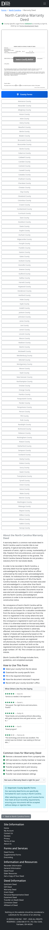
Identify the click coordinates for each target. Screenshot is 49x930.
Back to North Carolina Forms (16, 816)
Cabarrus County (24, 153)
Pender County (24, 403)
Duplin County (24, 231)
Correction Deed (10, 902)
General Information (12, 868)
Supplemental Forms (12, 855)
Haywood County (24, 287)
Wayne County (24, 511)
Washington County (24, 502)
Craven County (24, 205)
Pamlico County (24, 394)
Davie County (24, 226)
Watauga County (24, 506)
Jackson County (24, 312)
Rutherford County (24, 446)
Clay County (24, 192)
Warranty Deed (10, 889)
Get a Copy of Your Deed (14, 876)
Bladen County (24, 136)
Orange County (24, 390)
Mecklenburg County (24, 355)
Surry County (24, 468)
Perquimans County (24, 407)
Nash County (24, 373)
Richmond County (24, 429)
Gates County (25, 256)
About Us (7, 844)
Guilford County (24, 274)
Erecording (8, 857)
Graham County (24, 261)
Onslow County (24, 386)
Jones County (24, 321)
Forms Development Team (28, 26)
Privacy (7, 838)
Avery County (24, 123)
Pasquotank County (24, 399)
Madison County (24, 343)
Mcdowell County (24, 351)
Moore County (24, 368)
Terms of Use (9, 841)
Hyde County (24, 304)
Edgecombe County (24, 239)
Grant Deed (8, 892)
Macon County (24, 338)
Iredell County (24, 308)
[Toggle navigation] (45, 3)
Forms (3, 10)
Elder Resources (10, 873)
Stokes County (24, 463)
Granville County (24, 265)
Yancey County (24, 528)
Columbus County (24, 200)
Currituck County (24, 213)
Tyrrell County (24, 480)
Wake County (24, 493)
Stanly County (24, 459)
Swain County (24, 472)
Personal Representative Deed (16, 895)
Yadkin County (24, 524)
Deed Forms (9, 852)
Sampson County (24, 450)
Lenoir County (24, 330)
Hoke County (24, 299)
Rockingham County (24, 437)
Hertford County (24, 295)
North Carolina (15, 10)
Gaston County (24, 252)
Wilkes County (24, 515)
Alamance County (24, 101)
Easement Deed (10, 897)
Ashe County (24, 119)
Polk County (24, 420)
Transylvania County (24, 476)
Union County (24, 485)
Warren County (24, 498)
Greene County (24, 269)
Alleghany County (24, 110)
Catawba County (24, 175)
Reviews (7, 836)
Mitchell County (24, 360)
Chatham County (24, 179)
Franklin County (24, 248)
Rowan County (24, 442)
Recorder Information (13, 865)
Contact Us (8, 833)
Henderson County (25, 291)
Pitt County (24, 416)
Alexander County (24, 106)
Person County (24, 412)
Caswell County (24, 170)
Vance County (24, 489)
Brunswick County (24, 140)
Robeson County (24, 433)
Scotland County (24, 455)
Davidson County (24, 222)
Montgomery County (24, 364)
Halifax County (24, 278)
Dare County (24, 218)
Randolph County (24, 424)
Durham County (24, 235)
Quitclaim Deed (10, 884)
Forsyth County (24, 243)
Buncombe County (24, 144)
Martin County (24, 347)
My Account (9, 830)
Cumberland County (24, 209)
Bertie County (24, 131)
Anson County (24, 114)
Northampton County (24, 381)
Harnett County (24, 282)
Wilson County (24, 519)
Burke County (24, 149)
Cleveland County (24, 196)
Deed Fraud (8, 871)
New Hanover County (24, 377)
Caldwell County (24, 157)
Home (6, 828)
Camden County (24, 162)
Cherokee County (24, 183)
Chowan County (24, 187)
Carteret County (24, 166)
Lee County (24, 325)
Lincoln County (24, 334)
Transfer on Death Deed (14, 900)
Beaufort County (24, 127)
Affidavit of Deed (11, 905)
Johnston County (24, 317)
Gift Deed (8, 887)
